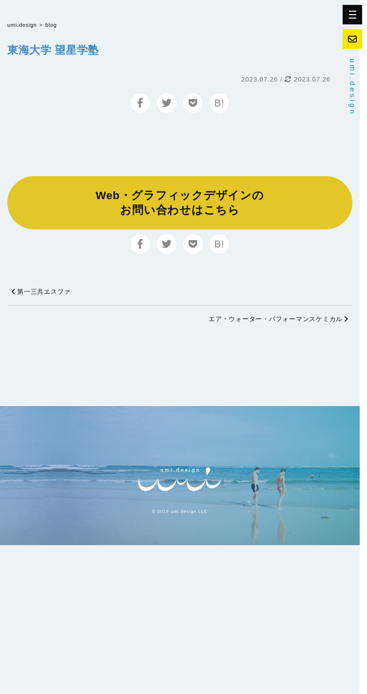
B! (219, 103)
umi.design (352, 87)
